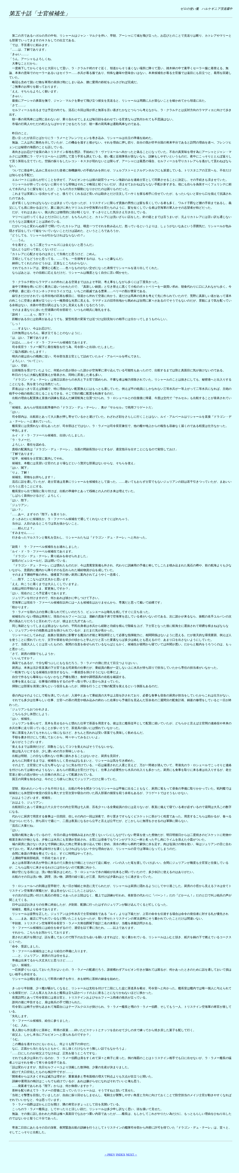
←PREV (109, 1154)
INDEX (120, 1154)
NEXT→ (131, 1154)
